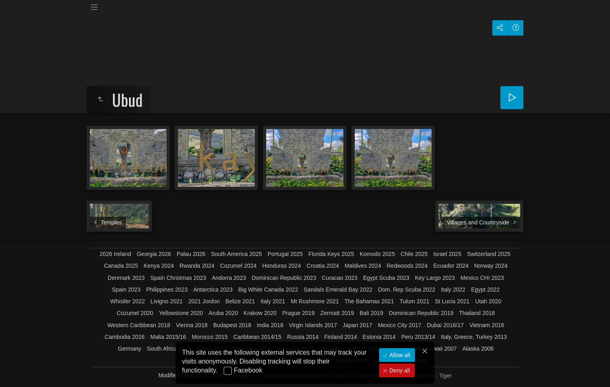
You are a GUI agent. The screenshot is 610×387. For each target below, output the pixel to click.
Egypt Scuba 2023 (386, 278)
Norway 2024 (491, 265)
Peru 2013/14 (418, 337)
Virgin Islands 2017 (313, 325)
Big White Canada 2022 (268, 289)
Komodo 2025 (377, 254)
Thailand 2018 (477, 313)
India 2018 (270, 325)
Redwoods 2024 (407, 265)
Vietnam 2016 (486, 325)
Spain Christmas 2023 (178, 278)
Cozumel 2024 (238, 265)
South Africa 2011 (169, 348)
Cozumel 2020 (134, 313)
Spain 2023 (126, 289)
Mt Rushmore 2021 (315, 301)
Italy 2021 (273, 301)
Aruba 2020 (223, 313)
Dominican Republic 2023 (284, 278)
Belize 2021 (240, 301)
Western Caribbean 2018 (138, 325)
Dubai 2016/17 (445, 325)
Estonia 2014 (379, 337)
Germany (130, 348)
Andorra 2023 (229, 278)
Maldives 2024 (363, 265)
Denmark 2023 (126, 278)
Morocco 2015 (210, 337)
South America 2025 (236, 254)
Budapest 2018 (232, 325)
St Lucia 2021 (452, 301)
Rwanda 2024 (197, 265)
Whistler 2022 (127, 301)
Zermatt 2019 (337, 313)
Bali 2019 (371, 313)
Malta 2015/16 (168, 337)
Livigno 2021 (166, 301)
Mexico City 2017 (399, 325)
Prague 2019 (298, 313)
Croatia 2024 (323, 265)
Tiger (445, 375)
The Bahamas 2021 (369, 301)
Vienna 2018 (192, 325)
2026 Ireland (115, 254)
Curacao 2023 (340, 278)
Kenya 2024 (159, 265)
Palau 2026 (191, 254)
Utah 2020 (488, 301)
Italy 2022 (453, 289)
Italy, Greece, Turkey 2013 (474, 337)
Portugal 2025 (285, 254)
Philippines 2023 (167, 289)
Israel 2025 (447, 254)
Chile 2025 (414, 254)
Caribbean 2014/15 (257, 337)
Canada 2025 (121, 265)
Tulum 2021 (414, 301)
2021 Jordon (204, 301)
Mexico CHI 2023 (482, 278)
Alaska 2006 (478, 348)
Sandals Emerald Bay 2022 (338, 289)
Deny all (399, 370)
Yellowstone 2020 (181, 313)
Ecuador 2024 (450, 265)
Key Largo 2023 (435, 278)
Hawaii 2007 (441, 348)
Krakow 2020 (260, 313)
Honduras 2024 (281, 265)
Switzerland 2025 (488, 254)
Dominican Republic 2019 (421, 313)
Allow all (399, 355)
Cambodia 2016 (125, 337)
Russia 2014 (303, 337)
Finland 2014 (340, 337)
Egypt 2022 (485, 289)
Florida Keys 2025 (331, 254)
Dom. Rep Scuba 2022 (406, 289)
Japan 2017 (357, 325)
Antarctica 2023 (213, 289)
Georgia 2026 (154, 254)
